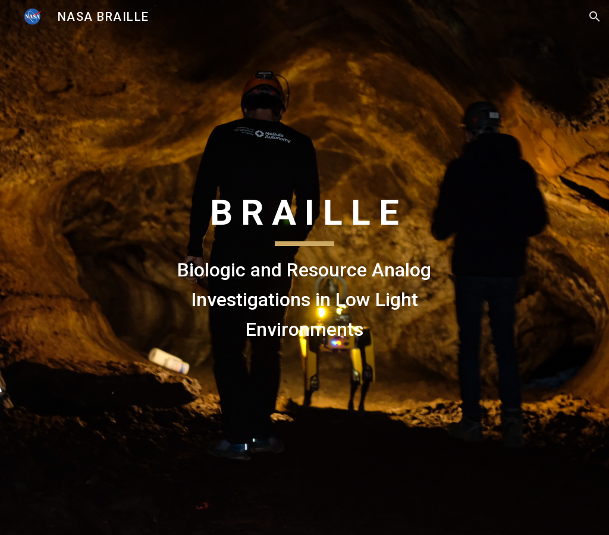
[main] (304, 267)
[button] (594, 16)
